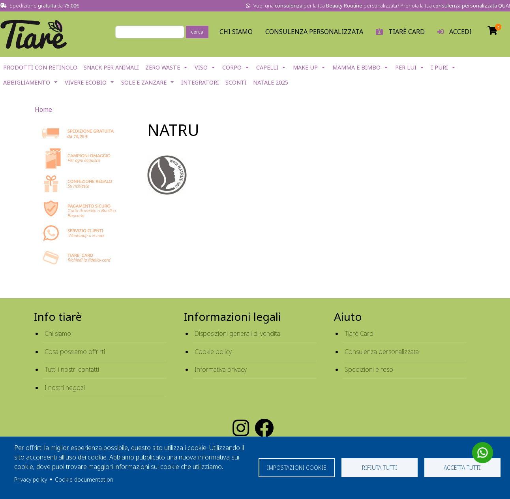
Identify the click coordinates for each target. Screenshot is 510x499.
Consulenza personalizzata (314, 31)
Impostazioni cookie (296, 467)
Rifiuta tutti (379, 467)
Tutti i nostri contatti (72, 369)
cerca (197, 31)
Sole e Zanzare (144, 82)
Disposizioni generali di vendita (237, 333)
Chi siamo (58, 333)
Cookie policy (213, 351)
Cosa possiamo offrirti (75, 351)
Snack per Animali (111, 67)
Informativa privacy (221, 369)
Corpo (232, 67)
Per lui (405, 67)
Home (43, 109)
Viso (201, 67)
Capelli (267, 67)
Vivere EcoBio (86, 82)
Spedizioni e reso (369, 369)
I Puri (439, 67)
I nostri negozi (65, 387)
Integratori (200, 82)
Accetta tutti (462, 467)
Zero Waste (162, 67)
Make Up (305, 67)
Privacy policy (30, 479)
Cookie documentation (84, 479)
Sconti (236, 82)
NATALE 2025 (270, 82)
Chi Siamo (236, 31)
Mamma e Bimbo (356, 67)
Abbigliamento (26, 82)
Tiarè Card (359, 333)
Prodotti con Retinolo (40, 67)
